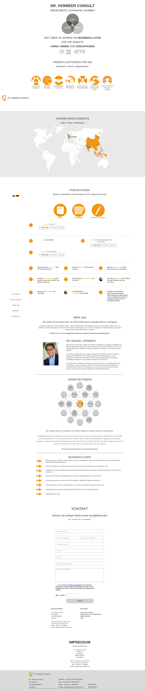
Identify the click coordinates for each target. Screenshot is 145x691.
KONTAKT (16, 311)
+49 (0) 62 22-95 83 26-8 (73, 679)
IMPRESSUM (15, 316)
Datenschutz (92, 687)
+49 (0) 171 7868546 (70, 684)
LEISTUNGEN (15, 294)
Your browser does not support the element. (51, 227)
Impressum (92, 684)
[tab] (60, 210)
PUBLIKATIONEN (16, 300)
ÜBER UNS (15, 305)
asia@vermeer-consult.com (73, 687)
